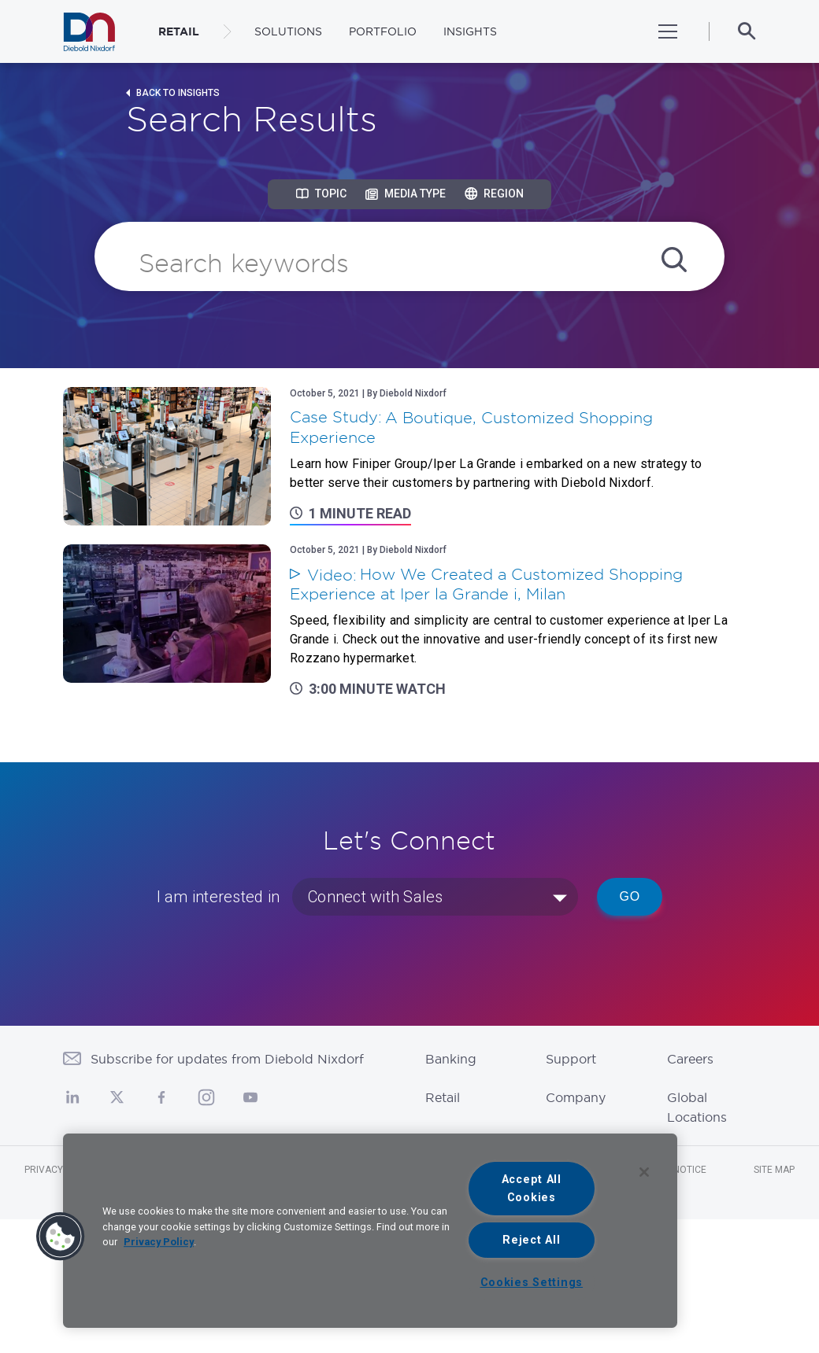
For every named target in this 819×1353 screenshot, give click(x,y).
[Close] (644, 1172)
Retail (442, 1097)
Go (629, 896)
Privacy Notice (61, 1169)
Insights (470, 31)
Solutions (288, 31)
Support (571, 1059)
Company (576, 1097)
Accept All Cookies (531, 1188)
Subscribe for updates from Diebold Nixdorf (227, 1059)
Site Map (774, 1169)
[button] (60, 1236)
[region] (370, 1231)
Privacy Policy (159, 1242)
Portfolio (383, 31)
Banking (450, 1059)
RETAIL (178, 31)
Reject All (531, 1240)
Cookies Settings (532, 1282)
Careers (690, 1059)
